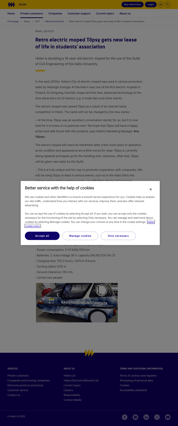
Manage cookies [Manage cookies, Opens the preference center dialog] (80, 235)
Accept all (42, 235)
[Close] (151, 189)
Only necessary (118, 235)
